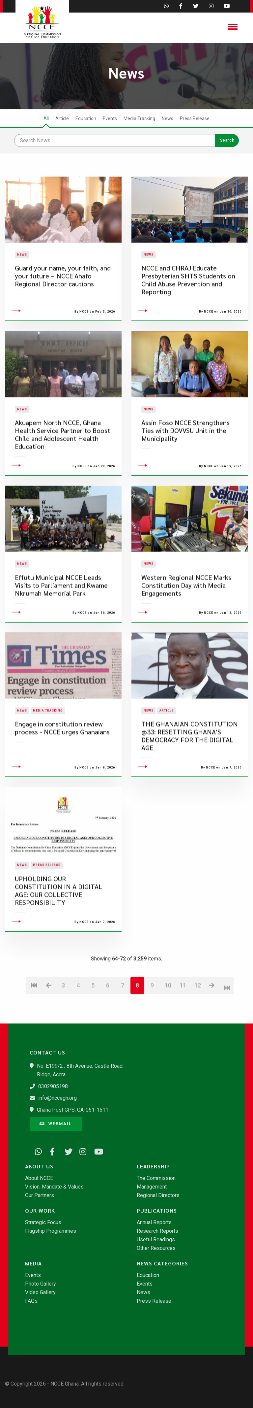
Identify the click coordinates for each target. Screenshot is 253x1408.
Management (152, 1187)
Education (85, 118)
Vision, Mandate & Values (54, 1187)
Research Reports (157, 1231)
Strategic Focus (43, 1222)
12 (197, 1019)
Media (33, 1263)
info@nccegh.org (57, 1098)
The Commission (156, 1178)
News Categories (162, 1263)
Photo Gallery (40, 1284)
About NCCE (39, 1178)
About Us (39, 1166)
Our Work (40, 1210)
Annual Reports (154, 1222)
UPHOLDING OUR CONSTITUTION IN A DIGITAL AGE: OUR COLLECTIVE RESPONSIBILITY (58, 924)
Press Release (195, 118)
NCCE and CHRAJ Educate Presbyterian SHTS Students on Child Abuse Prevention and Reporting (188, 297)
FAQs (31, 1301)
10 (168, 1019)
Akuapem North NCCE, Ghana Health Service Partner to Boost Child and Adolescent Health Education (62, 468)
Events (110, 118)
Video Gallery (40, 1292)
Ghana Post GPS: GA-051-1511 (72, 1110)
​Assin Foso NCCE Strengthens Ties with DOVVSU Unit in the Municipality (185, 464)
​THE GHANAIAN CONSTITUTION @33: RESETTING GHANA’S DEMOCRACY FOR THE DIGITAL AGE (189, 770)
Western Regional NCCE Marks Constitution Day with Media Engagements (186, 619)
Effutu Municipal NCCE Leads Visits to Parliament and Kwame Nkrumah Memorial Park (61, 619)
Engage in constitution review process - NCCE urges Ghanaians (62, 762)
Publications (157, 1210)
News (167, 118)
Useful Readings (156, 1239)
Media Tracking (139, 118)
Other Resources (156, 1248)
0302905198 (53, 1086)
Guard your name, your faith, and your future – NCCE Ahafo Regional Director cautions (63, 293)
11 (183, 1019)
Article (62, 118)
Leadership (153, 1166)
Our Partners (39, 1195)
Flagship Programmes (50, 1231)
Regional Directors (158, 1195)
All (46, 118)
